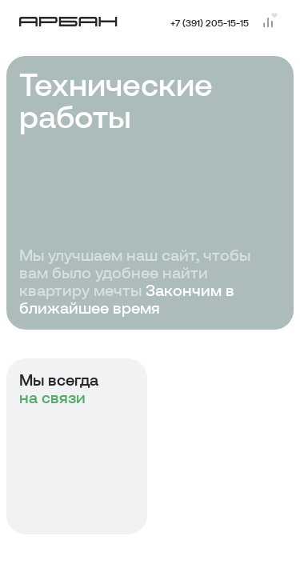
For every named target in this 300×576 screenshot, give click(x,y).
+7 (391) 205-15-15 (209, 23)
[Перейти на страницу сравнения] (268, 22)
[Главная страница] (68, 22)
